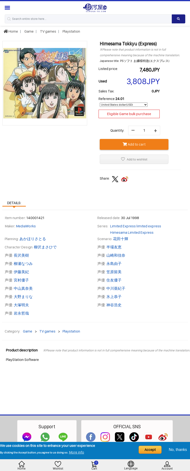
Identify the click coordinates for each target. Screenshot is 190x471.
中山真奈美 (23, 288)
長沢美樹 (21, 255)
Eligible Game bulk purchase (129, 114)
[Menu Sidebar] (8, 7)
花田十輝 (120, 239)
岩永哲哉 (21, 313)
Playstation (71, 31)
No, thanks (178, 450)
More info (76, 452)
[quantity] (144, 130)
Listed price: (108, 68)
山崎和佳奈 (115, 255)
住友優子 (114, 280)
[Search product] (178, 18)
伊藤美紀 (21, 272)
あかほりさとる (32, 239)
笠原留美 (114, 272)
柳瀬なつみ (23, 263)
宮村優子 (21, 280)
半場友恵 (114, 247)
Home (11, 31)
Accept (150, 449)
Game (29, 31)
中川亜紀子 (115, 288)
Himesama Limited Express (132, 232)
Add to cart (134, 144)
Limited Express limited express (135, 226)
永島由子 (114, 263)
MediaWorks (26, 226)
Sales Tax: (106, 91)
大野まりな (23, 296)
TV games (47, 31)
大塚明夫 (21, 305)
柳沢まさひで (45, 247)
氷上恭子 (114, 296)
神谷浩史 (114, 305)
